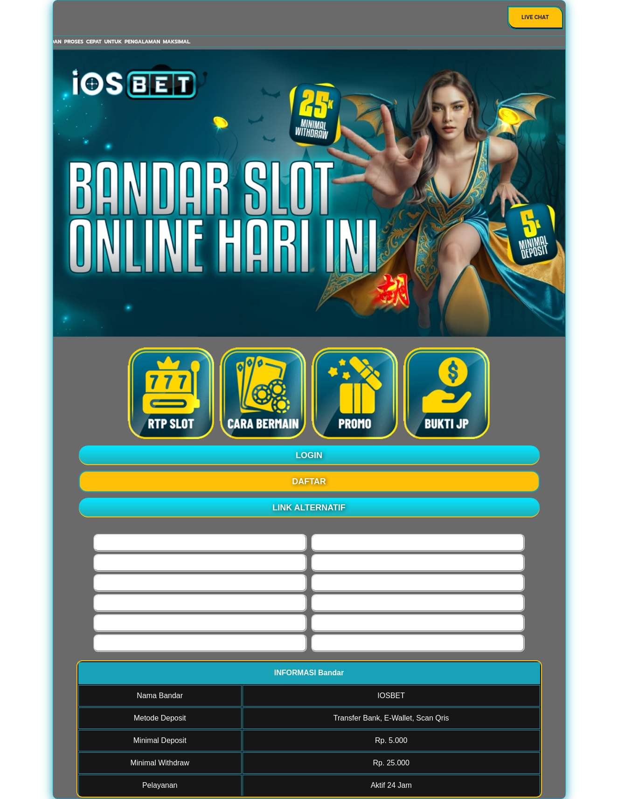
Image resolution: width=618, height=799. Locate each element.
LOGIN (309, 455)
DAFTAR (309, 481)
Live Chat (535, 17)
